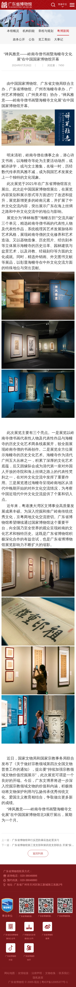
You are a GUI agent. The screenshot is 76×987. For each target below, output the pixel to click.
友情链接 (23, 973)
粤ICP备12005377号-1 (55, 982)
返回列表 (38, 853)
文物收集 (50, 973)
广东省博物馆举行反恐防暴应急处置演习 (30, 840)
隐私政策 (38, 977)
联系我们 (64, 973)
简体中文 (62, 4)
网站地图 (9, 973)
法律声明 (36, 973)
